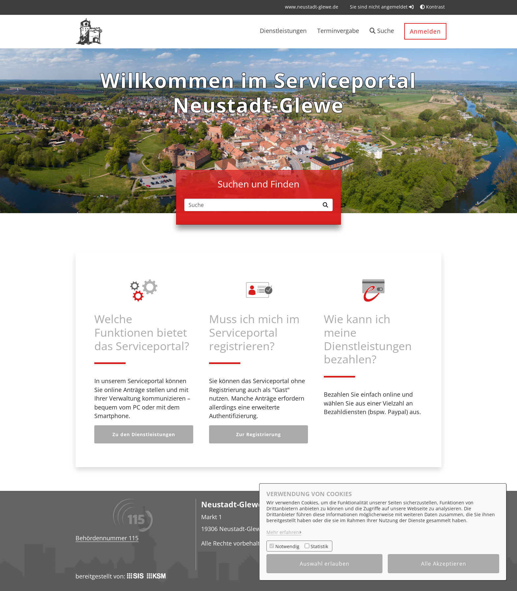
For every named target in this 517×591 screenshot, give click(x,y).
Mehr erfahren (282, 532)
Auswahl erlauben (325, 563)
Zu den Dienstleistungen (143, 434)
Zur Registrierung (258, 434)
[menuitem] (311, 7)
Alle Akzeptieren (443, 563)
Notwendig (287, 546)
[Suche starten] (326, 205)
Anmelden (425, 31)
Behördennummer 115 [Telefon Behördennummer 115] (107, 538)
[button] (381, 31)
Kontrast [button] (432, 7)
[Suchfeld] (252, 205)
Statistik (319, 546)
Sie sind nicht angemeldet (381, 7)
